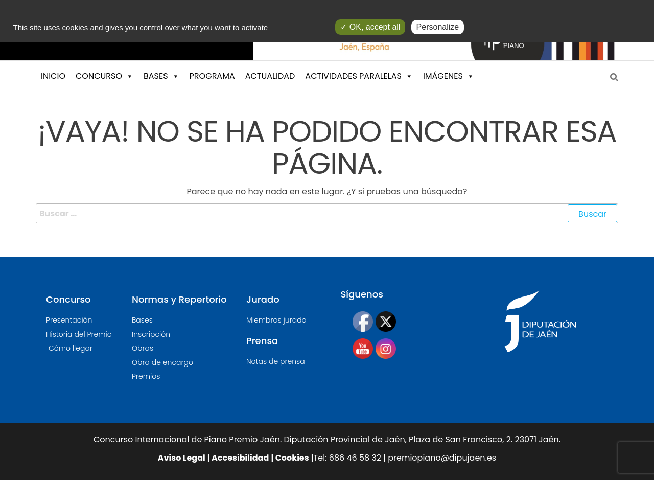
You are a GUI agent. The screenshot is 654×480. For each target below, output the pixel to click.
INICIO (53, 76)
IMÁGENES (448, 76)
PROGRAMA (212, 76)
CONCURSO (104, 76)
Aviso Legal (181, 458)
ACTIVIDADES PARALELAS (359, 76)
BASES (161, 76)
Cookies (291, 458)
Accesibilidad (239, 458)
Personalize (437, 26)
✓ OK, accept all (370, 26)
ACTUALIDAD (270, 76)
